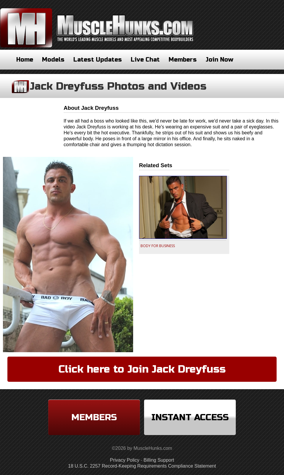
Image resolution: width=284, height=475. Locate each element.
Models (53, 59)
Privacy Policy (125, 460)
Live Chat (145, 59)
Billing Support (158, 460)
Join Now (219, 59)
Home (24, 59)
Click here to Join (142, 369)
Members (183, 59)
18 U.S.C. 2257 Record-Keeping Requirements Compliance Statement (142, 465)
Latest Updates (97, 59)
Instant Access (190, 417)
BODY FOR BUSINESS (158, 245)
